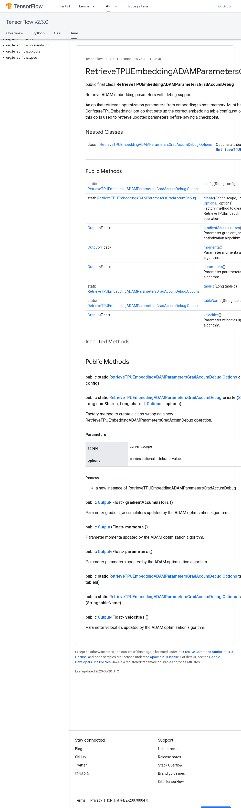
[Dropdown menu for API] (117, 6)
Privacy (96, 800)
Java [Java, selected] (74, 33)
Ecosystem (138, 6)
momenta (212, 247)
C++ (57, 33)
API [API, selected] (108, 6)
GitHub (224, 6)
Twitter (81, 765)
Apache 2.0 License (164, 657)
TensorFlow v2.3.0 (27, 22)
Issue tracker (168, 749)
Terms (80, 800)
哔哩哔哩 (82, 773)
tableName (213, 301)
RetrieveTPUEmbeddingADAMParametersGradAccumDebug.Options (156, 144)
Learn (84, 6)
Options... (211, 203)
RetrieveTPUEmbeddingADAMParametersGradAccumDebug (146, 198)
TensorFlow (94, 59)
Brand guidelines (171, 773)
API (111, 59)
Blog (78, 749)
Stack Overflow (170, 765)
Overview (14, 33)
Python (39, 33)
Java (157, 59)
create (209, 198)
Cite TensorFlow (171, 782)
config (209, 184)
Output (93, 228)
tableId (209, 286)
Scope (220, 198)
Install (65, 6)
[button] (33, 39)
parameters (213, 267)
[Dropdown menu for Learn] (95, 6)
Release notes (169, 757)
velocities (211, 315)
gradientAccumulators (222, 228)
